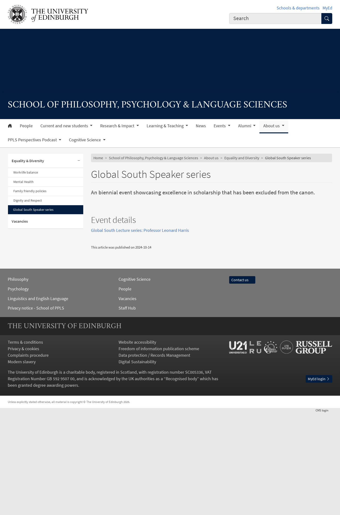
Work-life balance (25, 172)
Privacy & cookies (23, 451)
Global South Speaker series (33, 209)
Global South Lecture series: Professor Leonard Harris (140, 332)
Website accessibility (137, 444)
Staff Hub (127, 410)
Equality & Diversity (28, 160)
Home (98, 157)
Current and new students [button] (64, 126)
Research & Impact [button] (117, 126)
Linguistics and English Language (38, 401)
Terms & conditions (25, 444)
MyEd (327, 8)
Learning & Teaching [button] (166, 126)
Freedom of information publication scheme (159, 451)
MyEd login (319, 481)
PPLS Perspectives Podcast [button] (33, 140)
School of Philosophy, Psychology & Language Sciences (153, 157)
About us (211, 157)
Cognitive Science (135, 381)
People (26, 126)
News (201, 126)
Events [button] (220, 126)
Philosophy (18, 381)
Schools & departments (298, 8)
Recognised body (181, 481)
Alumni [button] (245, 126)
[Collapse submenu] (79, 161)
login (324, 513)
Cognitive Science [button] (85, 140)
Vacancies (20, 221)
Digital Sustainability (137, 464)
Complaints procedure (28, 457)
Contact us (242, 382)
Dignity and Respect (27, 200)
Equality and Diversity (241, 157)
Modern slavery (22, 464)
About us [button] (272, 126)
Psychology (18, 391)
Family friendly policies (29, 191)
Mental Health (23, 182)
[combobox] (275, 18)
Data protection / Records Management (154, 457)
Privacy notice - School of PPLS (36, 410)
